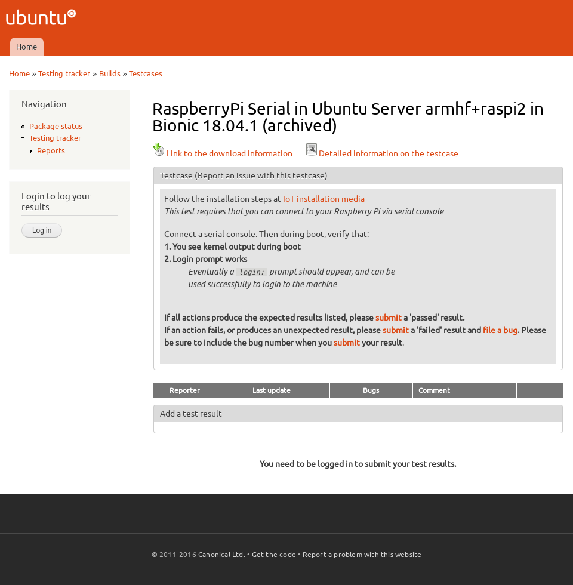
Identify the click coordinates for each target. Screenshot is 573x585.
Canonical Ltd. (221, 554)
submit (388, 317)
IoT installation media (324, 199)
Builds (110, 73)
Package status (55, 126)
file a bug (500, 330)
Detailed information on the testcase (381, 153)
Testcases (145, 73)
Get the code (274, 554)
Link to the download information (222, 153)
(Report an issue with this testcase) (261, 175)
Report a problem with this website (362, 554)
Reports (51, 150)
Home (26, 46)
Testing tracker (64, 73)
